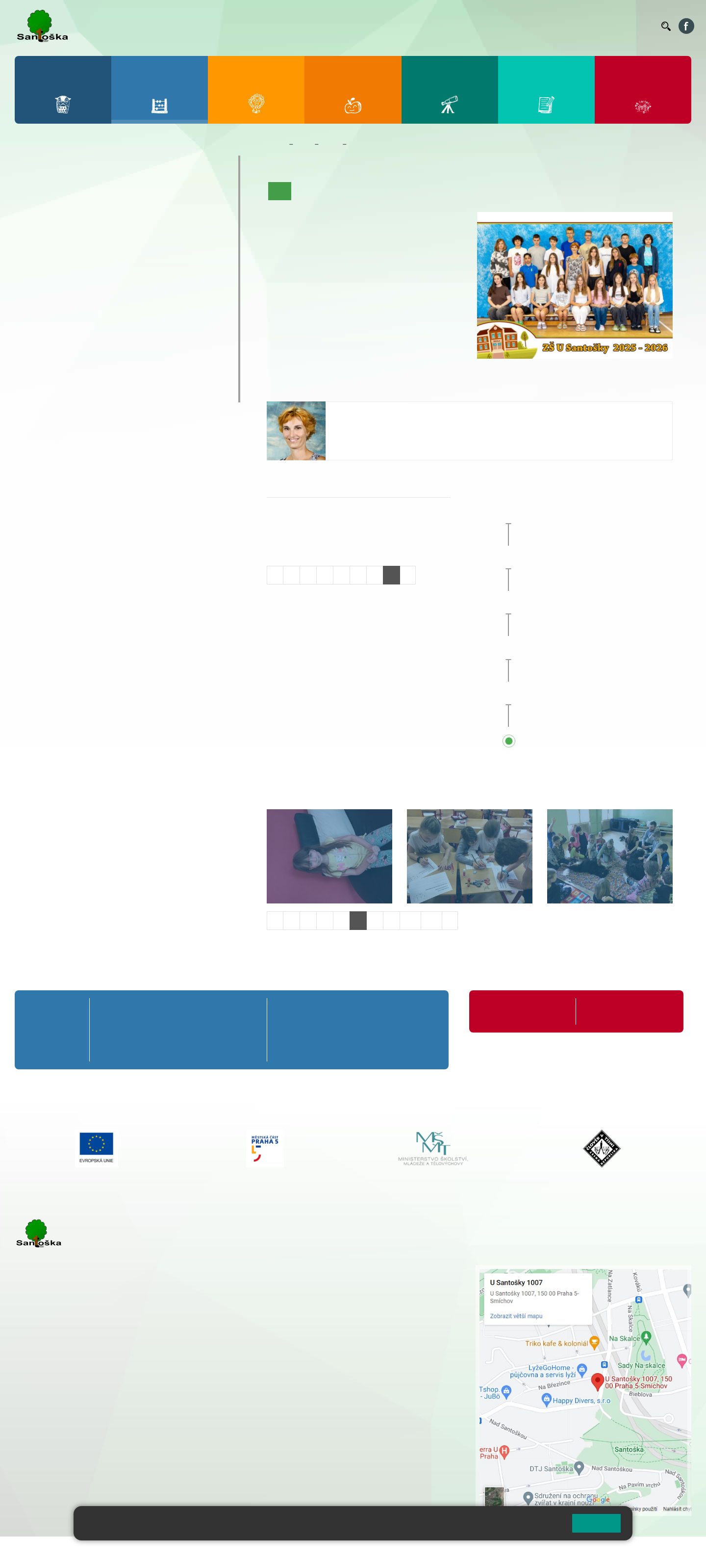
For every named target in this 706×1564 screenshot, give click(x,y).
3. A (115, 194)
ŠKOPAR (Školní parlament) (87, 392)
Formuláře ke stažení (617, 1011)
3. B (114, 213)
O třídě (308, 191)
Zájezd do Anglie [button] (582, 515)
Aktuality (341, 191)
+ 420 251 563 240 (57, 1438)
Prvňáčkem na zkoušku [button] (583, 560)
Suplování (519, 26)
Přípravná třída (58, 165)
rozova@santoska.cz (68, 1448)
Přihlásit (241, 1550)
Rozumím (596, 1523)
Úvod (280, 191)
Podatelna (558, 26)
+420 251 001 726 (366, 441)
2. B (74, 213)
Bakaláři (349, 26)
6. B (34, 289)
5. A (195, 194)
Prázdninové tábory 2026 (81, 354)
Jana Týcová (361, 411)
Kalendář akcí (433, 191)
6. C (34, 308)
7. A (75, 270)
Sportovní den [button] (566, 605)
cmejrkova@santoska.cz (74, 1398)
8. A (115, 270)
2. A (75, 194)
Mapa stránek (198, 1550)
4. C (154, 233)
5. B (194, 213)
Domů (276, 144)
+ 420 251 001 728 (319, 1280)
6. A (35, 270)
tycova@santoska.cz (371, 430)
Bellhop (382, 26)
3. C (114, 233)
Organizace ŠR (473, 26)
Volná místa (599, 26)
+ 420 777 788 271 (117, 1388)
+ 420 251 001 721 (321, 1270)
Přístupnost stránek (296, 1550)
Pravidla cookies (524, 1527)
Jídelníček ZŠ (422, 26)
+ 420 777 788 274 (317, 1291)
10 (410, 920)
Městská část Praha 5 (48, 1478)
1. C (34, 233)
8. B (114, 289)
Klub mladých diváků (71, 373)
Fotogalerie (481, 191)
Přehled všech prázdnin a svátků (600, 741)
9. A (155, 270)
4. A (155, 194)
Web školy (673, 1550)
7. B (74, 289)
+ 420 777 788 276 (117, 1438)
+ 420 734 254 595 (368, 1321)
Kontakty (640, 26)
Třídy (330, 144)
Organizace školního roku (521, 1011)
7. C (74, 308)
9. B (154, 289)
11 (431, 920)
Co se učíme (384, 191)
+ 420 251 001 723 (57, 1388)
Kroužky (44, 335)
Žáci (303, 144)
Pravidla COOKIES (367, 1550)
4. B (154, 213)
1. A (35, 194)
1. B (34, 213)
